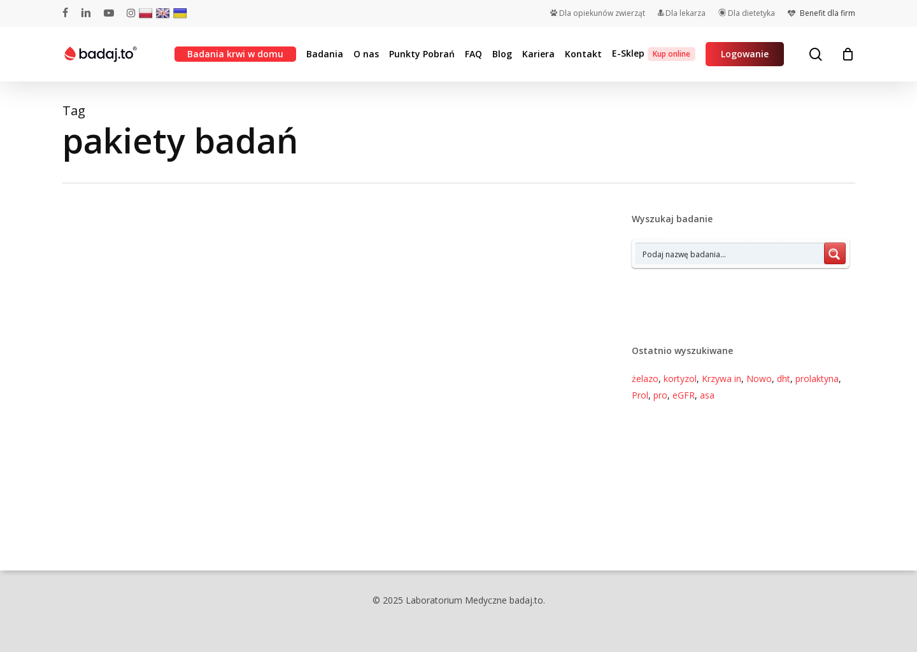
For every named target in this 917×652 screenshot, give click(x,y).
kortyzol (680, 378)
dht (783, 378)
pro (660, 395)
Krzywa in (721, 378)
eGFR (683, 395)
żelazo (645, 378)
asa (707, 395)
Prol (640, 395)
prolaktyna (817, 378)
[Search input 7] (730, 253)
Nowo (759, 378)
